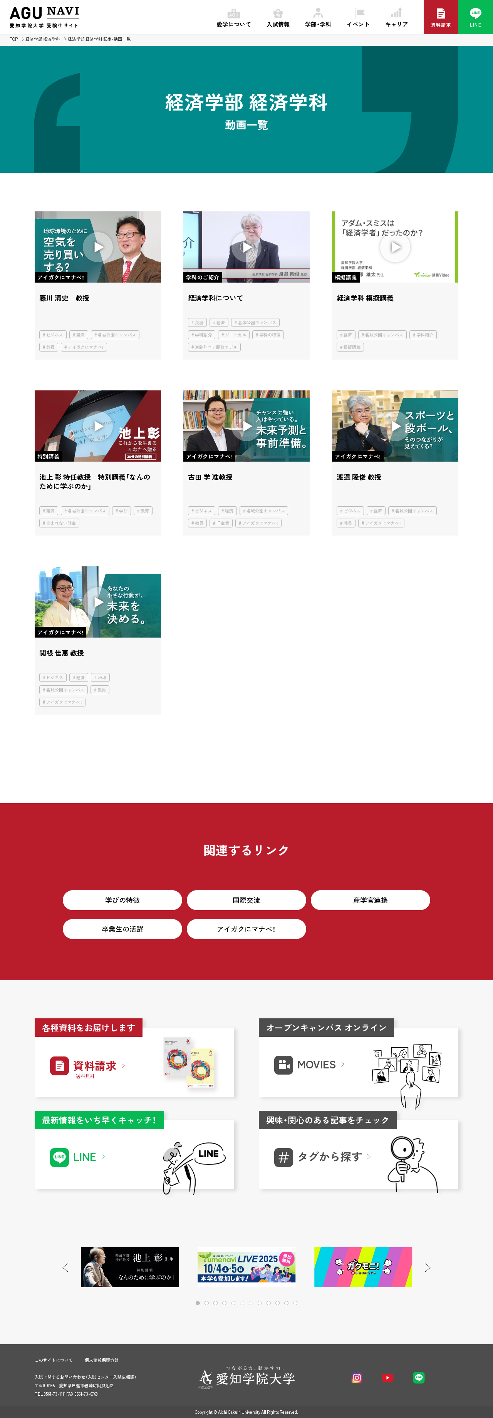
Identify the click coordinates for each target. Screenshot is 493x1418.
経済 (80, 334)
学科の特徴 (269, 334)
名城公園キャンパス (117, 334)
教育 (145, 510)
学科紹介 (203, 334)
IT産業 (222, 523)
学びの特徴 (122, 900)
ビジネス (54, 334)
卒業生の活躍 (122, 929)
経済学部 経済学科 (42, 39)
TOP (14, 39)
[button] (428, 1267)
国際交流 (246, 900)
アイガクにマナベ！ (86, 347)
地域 (102, 677)
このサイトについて (54, 1360)
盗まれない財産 (61, 523)
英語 (199, 322)
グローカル (235, 334)
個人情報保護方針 (102, 1360)
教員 (50, 347)
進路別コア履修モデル (216, 347)
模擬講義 (352, 347)
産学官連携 (370, 900)
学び (123, 510)
